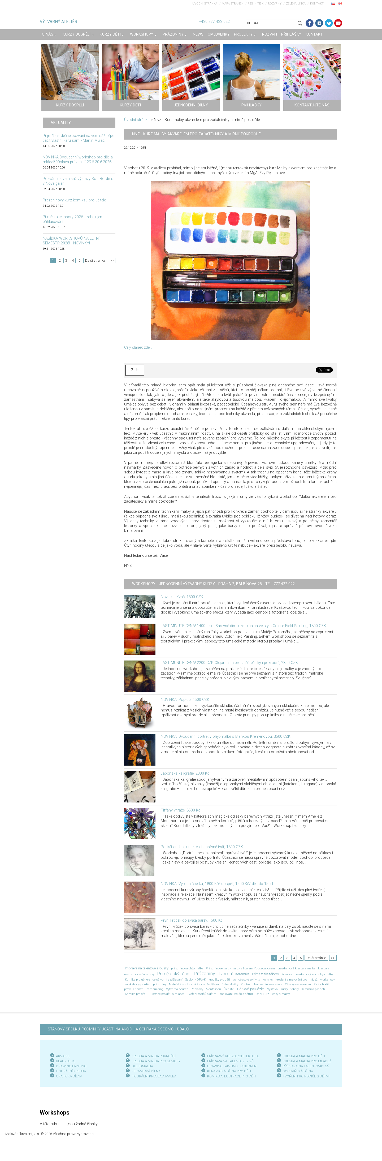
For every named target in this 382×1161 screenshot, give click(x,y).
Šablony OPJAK (195, 979)
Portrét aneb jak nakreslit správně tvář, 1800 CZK (202, 847)
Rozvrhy (274, 3)
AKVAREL (63, 1056)
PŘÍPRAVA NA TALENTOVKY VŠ (230, 1061)
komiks (268, 979)
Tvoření (225, 973)
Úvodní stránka (204, 3)
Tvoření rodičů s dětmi (202, 994)
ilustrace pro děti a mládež (166, 994)
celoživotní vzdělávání (168, 979)
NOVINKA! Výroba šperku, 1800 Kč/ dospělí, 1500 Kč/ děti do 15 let (217, 884)
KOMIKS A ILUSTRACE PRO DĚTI (231, 1076)
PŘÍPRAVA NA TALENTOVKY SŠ (306, 1066)
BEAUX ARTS (65, 1061)
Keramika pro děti (313, 989)
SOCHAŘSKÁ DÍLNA (298, 1071)
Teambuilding (154, 989)
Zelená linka (296, 3)
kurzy (284, 989)
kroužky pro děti (219, 979)
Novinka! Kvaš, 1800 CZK (182, 597)
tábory (294, 989)
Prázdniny (204, 974)
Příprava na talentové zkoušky (146, 968)
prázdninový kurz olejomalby (313, 974)
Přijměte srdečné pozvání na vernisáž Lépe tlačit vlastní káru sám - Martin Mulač (78, 138)
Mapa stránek (232, 3)
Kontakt (317, 3)
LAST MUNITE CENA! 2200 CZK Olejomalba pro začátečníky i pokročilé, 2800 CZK (229, 663)
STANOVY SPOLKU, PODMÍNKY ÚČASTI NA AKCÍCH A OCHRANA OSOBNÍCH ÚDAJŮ (118, 1029)
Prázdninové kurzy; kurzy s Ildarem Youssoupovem (240, 968)
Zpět (134, 370)
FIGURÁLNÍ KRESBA (71, 1071)
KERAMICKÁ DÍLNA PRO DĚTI (229, 1071)
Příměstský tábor (174, 973)
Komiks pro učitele (137, 979)
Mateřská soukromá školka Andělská (194, 984)
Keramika (242, 974)
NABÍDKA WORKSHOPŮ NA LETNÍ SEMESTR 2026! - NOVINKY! (71, 240)
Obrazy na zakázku (298, 984)
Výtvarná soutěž (177, 989)
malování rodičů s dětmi (236, 994)
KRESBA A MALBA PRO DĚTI (304, 1056)
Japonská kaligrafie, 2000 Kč (185, 773)
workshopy (327, 979)
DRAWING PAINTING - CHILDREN (232, 1066)
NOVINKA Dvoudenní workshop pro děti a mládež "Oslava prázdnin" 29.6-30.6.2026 (78, 159)
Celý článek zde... (138, 347)
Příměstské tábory (265, 974)
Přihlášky (197, 989)
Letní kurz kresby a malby (272, 994)
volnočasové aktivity (246, 979)
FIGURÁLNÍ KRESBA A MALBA (154, 1076)
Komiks (286, 974)
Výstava (272, 989)
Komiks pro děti (135, 994)
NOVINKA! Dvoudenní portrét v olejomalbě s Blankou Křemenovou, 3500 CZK (225, 736)
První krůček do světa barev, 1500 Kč (192, 920)
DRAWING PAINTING (71, 1066)
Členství (229, 989)
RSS (250, 3)
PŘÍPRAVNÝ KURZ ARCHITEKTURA (233, 1056)
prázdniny (159, 984)
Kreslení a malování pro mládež (296, 979)
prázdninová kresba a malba (296, 968)
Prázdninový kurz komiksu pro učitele (74, 200)
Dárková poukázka (250, 989)
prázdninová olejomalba (187, 968)
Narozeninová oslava (268, 984)
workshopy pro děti (137, 984)
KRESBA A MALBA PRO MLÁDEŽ (307, 1061)
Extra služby (230, 984)
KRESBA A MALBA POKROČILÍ (154, 1056)
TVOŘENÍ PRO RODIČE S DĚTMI (306, 1076)
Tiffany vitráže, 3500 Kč (180, 810)
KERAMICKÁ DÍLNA (146, 1071)
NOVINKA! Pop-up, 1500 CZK (185, 699)
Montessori (213, 989)
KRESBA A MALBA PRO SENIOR (155, 1061)
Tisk (260, 3)
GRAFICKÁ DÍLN (68, 1076)
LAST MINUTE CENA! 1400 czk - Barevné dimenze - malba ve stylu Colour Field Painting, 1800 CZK (243, 626)
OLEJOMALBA (142, 1066)
